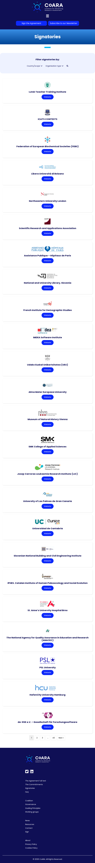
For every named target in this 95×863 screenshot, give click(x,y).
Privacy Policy (31, 844)
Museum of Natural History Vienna (48, 419)
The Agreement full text (35, 781)
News (27, 820)
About (27, 840)
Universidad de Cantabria (47, 528)
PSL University (47, 667)
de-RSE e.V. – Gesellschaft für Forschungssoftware (47, 722)
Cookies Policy (31, 848)
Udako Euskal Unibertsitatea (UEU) (47, 364)
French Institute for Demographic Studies (47, 310)
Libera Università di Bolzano (47, 173)
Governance (30, 804)
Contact (29, 828)
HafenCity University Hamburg (47, 694)
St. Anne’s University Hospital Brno (48, 610)
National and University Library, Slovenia (47, 282)
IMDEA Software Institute (47, 337)
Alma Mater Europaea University (48, 392)
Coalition (29, 800)
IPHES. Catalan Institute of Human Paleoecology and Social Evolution (48, 583)
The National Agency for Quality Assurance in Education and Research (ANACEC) (47, 639)
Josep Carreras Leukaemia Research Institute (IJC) (47, 473)
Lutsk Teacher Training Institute (47, 91)
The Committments (34, 784)
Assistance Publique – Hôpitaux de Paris (47, 255)
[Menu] (47, 16)
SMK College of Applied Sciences (47, 446)
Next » (61, 738)
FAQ (27, 792)
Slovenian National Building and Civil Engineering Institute (47, 555)
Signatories (30, 788)
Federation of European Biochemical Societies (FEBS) (47, 146)
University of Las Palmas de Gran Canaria (47, 501)
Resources (29, 824)
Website (47, 97)
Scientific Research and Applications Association (47, 228)
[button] (41, 66)
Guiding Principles (32, 808)
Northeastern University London (47, 201)
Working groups (32, 812)
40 (53, 738)
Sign (27, 832)
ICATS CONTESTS (47, 119)
